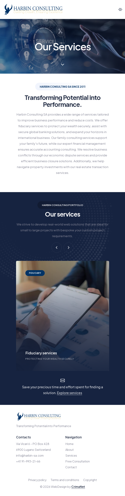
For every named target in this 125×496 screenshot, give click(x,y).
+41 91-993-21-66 (28, 461)
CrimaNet (78, 487)
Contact (71, 467)
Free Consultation (77, 461)
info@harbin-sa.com (30, 455)
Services (71, 455)
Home (69, 444)
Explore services (69, 393)
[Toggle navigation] (120, 9)
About (69, 450)
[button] (56, 247)
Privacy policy (37, 480)
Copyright (90, 480)
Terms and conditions (65, 480)
